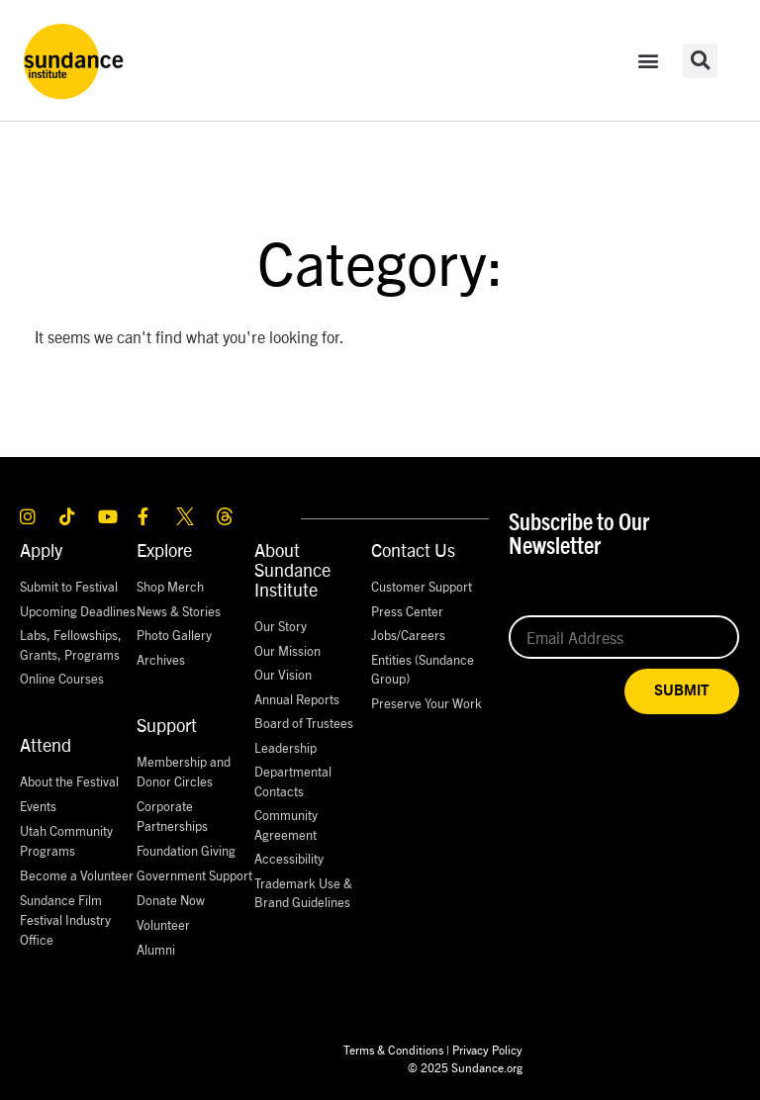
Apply (41, 549)
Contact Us (413, 549)
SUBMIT (682, 691)
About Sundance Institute (292, 569)
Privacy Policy (487, 1049)
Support (167, 724)
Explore (164, 549)
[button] (648, 61)
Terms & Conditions (393, 1049)
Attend (45, 744)
